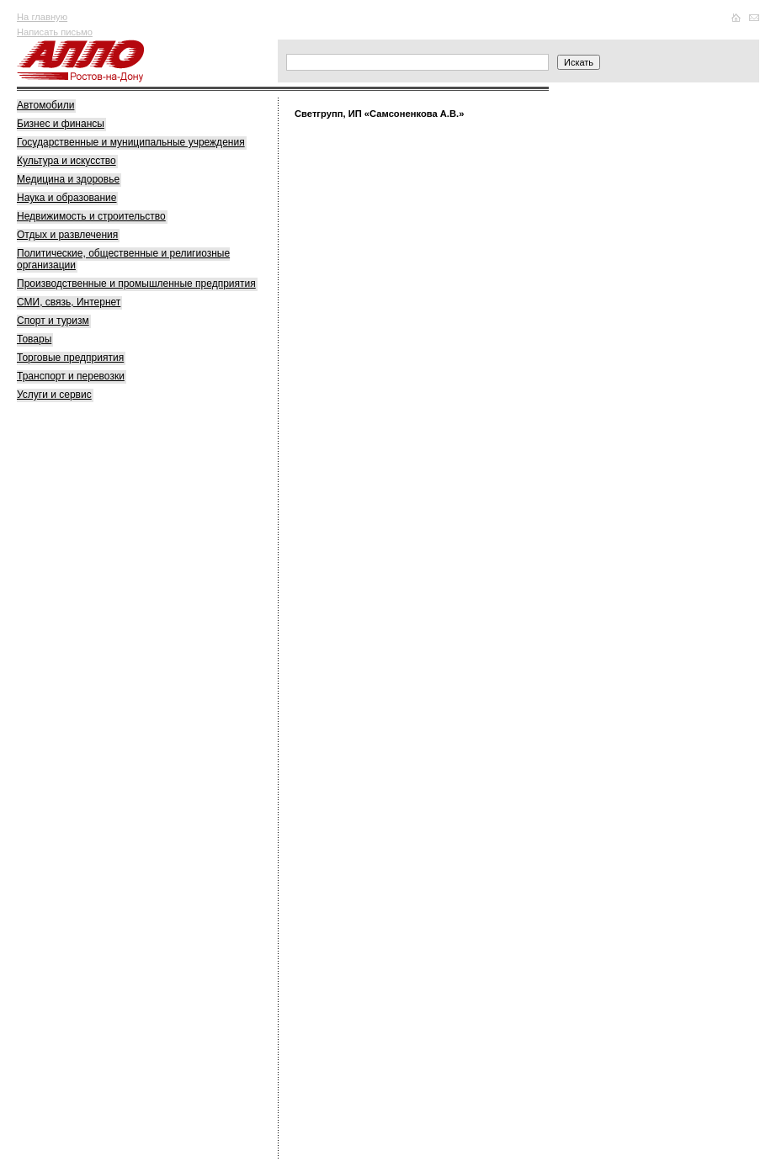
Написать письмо (55, 32)
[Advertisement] (143, 674)
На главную (42, 17)
